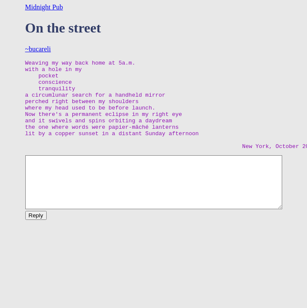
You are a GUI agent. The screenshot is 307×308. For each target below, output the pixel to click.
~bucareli (38, 49)
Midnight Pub (44, 7)
